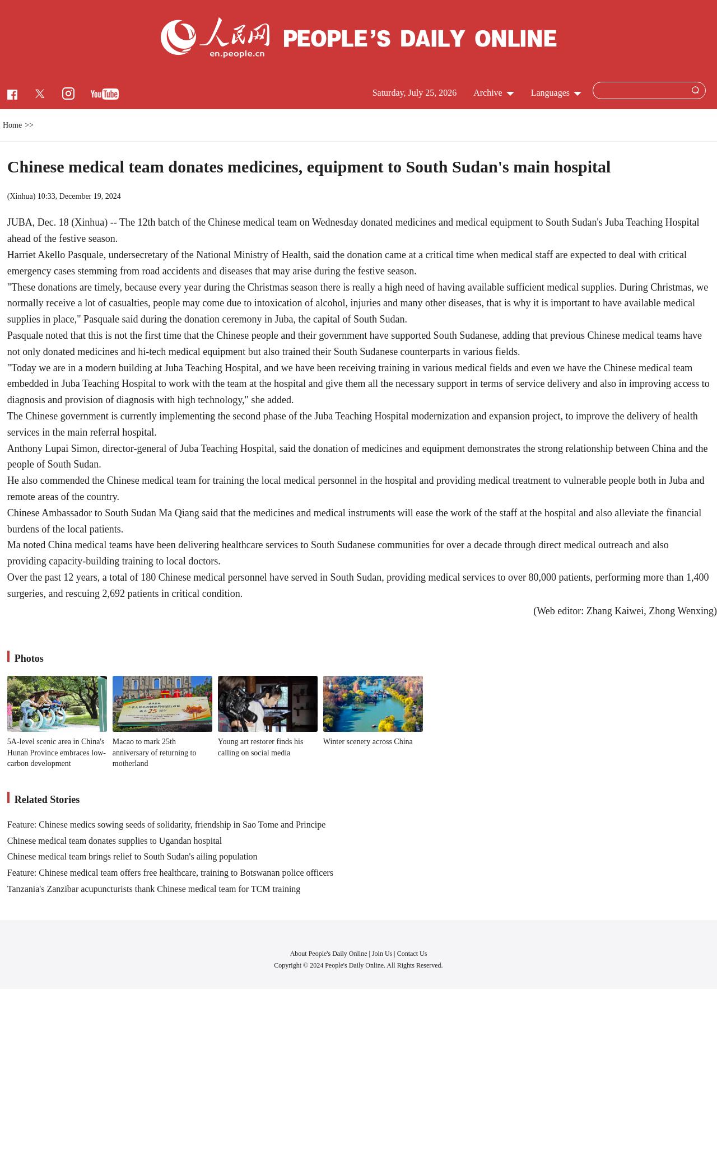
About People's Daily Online (328, 954)
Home (12, 125)
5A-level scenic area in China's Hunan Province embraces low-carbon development (56, 752)
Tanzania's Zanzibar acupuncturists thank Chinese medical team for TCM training (154, 889)
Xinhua (21, 196)
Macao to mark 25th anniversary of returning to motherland (155, 752)
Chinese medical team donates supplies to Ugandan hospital (114, 841)
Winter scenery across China (368, 741)
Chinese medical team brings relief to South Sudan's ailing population (132, 856)
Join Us (383, 954)
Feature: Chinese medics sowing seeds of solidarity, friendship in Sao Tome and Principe (166, 824)
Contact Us (412, 954)
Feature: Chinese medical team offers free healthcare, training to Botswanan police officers (170, 872)
